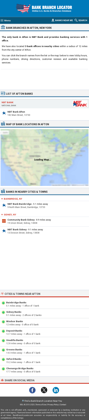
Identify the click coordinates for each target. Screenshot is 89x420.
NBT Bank (7, 102)
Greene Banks (14, 349)
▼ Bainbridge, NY (11, 198)
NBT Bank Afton (16, 111)
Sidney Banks (13, 312)
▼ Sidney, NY (8, 214)
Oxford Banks (13, 359)
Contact (63, 405)
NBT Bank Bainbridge (19, 204)
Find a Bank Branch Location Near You (43, 401)
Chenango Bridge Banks (19, 368)
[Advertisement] (44, 79)
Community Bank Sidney (21, 219)
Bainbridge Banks (16, 302)
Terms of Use (41, 405)
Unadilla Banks (14, 340)
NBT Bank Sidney (17, 229)
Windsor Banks (14, 321)
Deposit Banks (14, 330)
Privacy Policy (53, 405)
